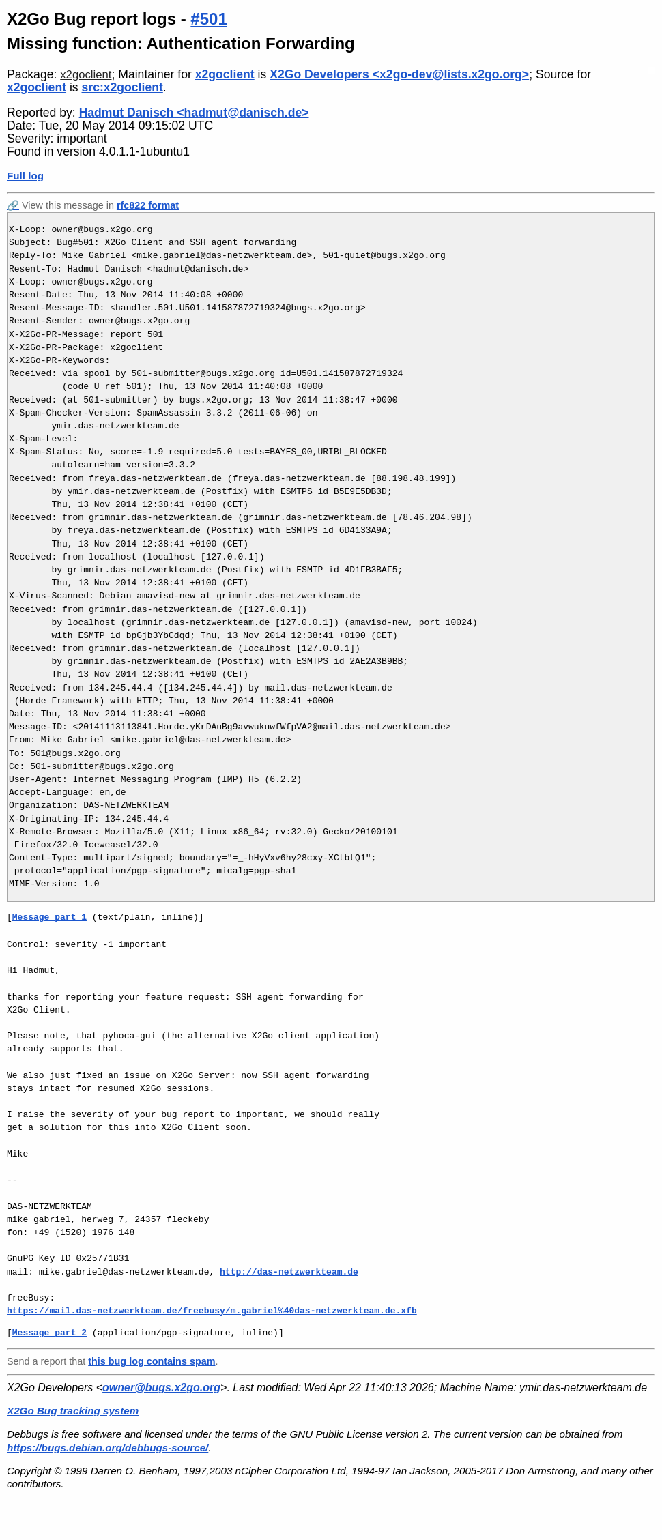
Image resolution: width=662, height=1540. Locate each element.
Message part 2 (49, 1332)
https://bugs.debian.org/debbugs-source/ (107, 1447)
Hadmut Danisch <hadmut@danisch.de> (194, 112)
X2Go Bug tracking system (73, 1410)
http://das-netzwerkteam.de (289, 1272)
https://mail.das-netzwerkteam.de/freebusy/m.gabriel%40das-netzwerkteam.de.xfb (212, 1311)
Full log (25, 175)
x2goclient (85, 74)
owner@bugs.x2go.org (161, 1387)
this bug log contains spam (151, 1361)
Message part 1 (49, 917)
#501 (208, 19)
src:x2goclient (122, 87)
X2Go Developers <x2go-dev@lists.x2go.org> (399, 74)
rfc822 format (148, 205)
